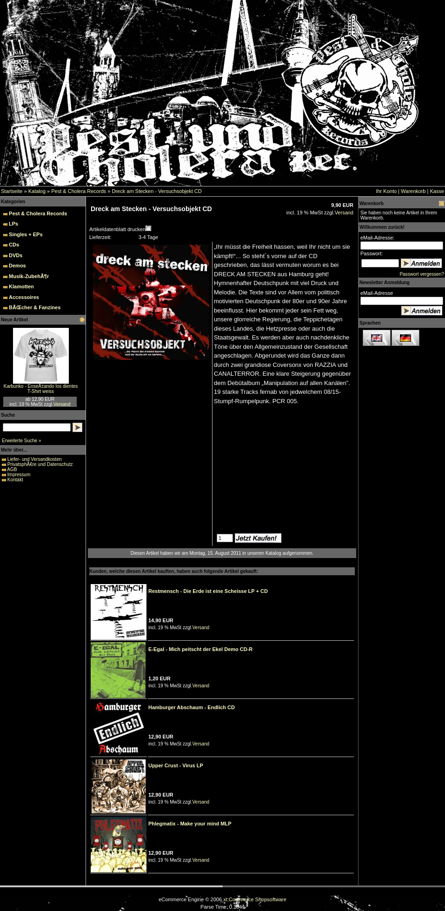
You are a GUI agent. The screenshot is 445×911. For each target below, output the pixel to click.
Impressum (18, 474)
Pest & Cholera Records (78, 191)
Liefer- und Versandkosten (34, 459)
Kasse (437, 191)
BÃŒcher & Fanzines (34, 307)
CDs (14, 244)
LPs (13, 223)
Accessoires (24, 297)
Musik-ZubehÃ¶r (29, 276)
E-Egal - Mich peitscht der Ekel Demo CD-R (200, 649)
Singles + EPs (25, 234)
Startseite (11, 191)
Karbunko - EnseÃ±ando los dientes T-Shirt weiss (41, 389)
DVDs (15, 255)
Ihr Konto (386, 191)
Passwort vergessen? (421, 274)
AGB (12, 469)
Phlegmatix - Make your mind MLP (189, 823)
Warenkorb (413, 191)
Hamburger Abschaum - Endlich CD (191, 707)
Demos (17, 265)
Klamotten (21, 286)
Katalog (37, 191)
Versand (62, 404)
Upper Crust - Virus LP (175, 765)
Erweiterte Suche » (21, 440)
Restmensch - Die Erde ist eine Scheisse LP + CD (208, 591)
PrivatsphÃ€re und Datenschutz (40, 464)
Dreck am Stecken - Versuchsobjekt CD (156, 191)
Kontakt (15, 479)
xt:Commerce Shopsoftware (254, 899)
